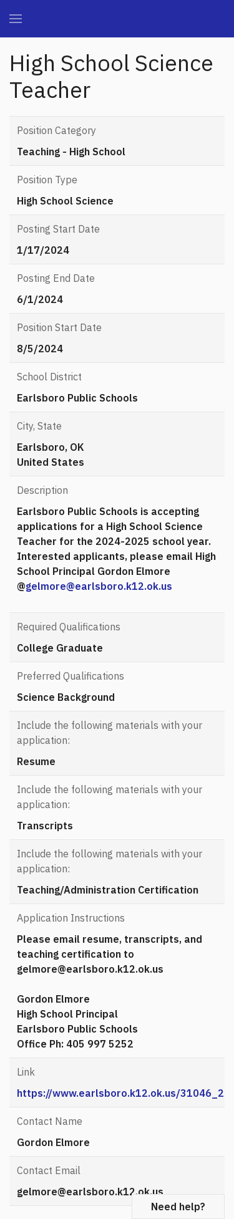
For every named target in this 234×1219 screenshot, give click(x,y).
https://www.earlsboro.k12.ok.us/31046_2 (120, 1093)
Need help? (178, 1206)
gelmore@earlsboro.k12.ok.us (99, 586)
